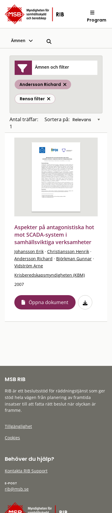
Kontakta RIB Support (26, 471)
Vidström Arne (28, 266)
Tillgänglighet (18, 426)
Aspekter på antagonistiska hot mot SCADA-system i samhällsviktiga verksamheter (54, 235)
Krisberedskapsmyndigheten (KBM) (49, 275)
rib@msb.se (17, 489)
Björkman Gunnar (74, 258)
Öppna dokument (48, 302)
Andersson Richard (33, 258)
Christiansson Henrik (68, 251)
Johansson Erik (29, 251)
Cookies (12, 437)
